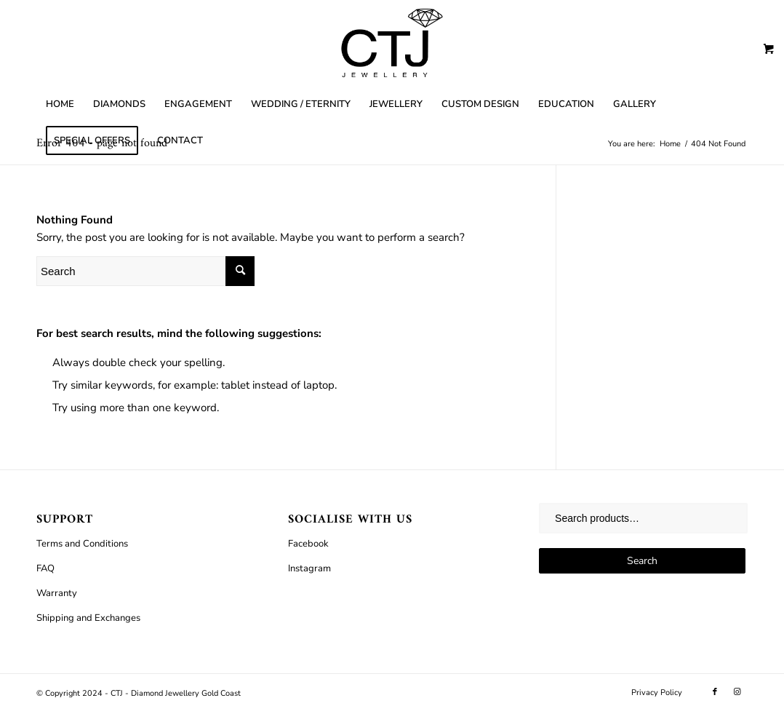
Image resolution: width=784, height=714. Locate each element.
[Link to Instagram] (737, 692)
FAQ (45, 568)
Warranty (56, 593)
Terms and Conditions (82, 543)
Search (642, 561)
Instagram (309, 568)
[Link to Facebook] (715, 692)
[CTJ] (392, 43)
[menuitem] (60, 104)
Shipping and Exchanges (88, 617)
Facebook (308, 543)
